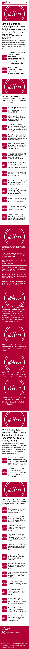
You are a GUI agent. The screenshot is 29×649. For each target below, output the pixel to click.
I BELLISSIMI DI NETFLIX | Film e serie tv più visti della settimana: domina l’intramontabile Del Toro (17, 156)
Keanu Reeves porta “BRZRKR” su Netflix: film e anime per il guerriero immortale (16, 70)
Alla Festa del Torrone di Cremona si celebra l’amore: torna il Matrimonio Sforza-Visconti (16, 592)
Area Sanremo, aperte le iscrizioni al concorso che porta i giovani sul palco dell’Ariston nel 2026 (14, 269)
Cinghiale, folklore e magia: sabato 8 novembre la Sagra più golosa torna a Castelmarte (17, 472)
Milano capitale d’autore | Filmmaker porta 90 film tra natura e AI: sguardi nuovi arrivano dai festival (16, 118)
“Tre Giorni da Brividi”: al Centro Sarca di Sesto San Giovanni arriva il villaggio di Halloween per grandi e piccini (17, 519)
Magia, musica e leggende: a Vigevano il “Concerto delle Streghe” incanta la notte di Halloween (16, 557)
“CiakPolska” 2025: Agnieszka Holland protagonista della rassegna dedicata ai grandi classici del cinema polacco (17, 217)
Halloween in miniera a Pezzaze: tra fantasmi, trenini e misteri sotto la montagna (17, 583)
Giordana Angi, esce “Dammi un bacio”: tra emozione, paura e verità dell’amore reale (14, 247)
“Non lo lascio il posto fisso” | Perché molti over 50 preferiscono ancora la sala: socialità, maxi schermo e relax (17, 165)
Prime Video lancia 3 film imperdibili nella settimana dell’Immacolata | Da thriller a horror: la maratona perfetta (16, 58)
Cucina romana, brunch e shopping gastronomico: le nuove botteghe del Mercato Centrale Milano (16, 618)
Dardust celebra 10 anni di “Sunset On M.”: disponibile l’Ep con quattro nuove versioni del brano (14, 347)
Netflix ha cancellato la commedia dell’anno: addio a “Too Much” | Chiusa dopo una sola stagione (14, 99)
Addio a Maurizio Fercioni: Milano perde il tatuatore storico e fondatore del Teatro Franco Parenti (14, 435)
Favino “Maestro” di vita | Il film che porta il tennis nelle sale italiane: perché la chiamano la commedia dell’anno (17, 137)
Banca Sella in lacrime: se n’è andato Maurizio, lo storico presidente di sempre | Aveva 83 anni (17, 461)
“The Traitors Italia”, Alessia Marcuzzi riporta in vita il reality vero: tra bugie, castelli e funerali (17, 208)
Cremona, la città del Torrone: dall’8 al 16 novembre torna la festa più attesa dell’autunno (14, 501)
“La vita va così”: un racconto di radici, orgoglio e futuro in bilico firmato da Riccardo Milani (17, 199)
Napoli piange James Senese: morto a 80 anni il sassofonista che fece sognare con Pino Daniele (14, 276)
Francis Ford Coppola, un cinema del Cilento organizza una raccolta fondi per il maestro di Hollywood (17, 191)
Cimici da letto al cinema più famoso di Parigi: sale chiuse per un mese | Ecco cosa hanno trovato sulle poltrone (14, 30)
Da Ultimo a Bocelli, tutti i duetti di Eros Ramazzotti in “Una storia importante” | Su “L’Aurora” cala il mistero (14, 283)
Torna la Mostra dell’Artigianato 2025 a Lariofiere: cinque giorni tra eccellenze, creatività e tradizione (17, 575)
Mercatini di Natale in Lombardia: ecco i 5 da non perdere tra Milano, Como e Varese (16, 528)
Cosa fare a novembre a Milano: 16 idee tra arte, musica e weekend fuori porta (17, 510)
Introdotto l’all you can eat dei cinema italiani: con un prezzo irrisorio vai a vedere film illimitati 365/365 (17, 110)
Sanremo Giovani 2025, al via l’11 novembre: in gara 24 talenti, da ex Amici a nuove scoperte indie (13, 401)
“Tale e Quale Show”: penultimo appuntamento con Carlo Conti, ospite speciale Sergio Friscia (14, 254)
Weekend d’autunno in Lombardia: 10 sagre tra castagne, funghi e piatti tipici (17, 609)
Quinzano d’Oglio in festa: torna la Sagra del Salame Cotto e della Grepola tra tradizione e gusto (17, 547)
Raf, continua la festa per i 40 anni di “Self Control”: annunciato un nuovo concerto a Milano (13, 262)
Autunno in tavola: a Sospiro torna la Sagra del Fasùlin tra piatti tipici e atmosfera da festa (16, 566)
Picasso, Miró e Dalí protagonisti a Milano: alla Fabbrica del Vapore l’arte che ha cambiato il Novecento (17, 601)
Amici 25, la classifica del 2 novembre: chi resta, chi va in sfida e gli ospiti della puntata (14, 374)
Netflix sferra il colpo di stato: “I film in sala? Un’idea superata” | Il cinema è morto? (17, 173)
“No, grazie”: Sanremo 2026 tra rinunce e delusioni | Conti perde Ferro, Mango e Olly (13, 309)
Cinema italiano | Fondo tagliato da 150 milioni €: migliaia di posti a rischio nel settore (17, 182)
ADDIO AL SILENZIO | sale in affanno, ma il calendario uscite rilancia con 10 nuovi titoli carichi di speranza (17, 146)
